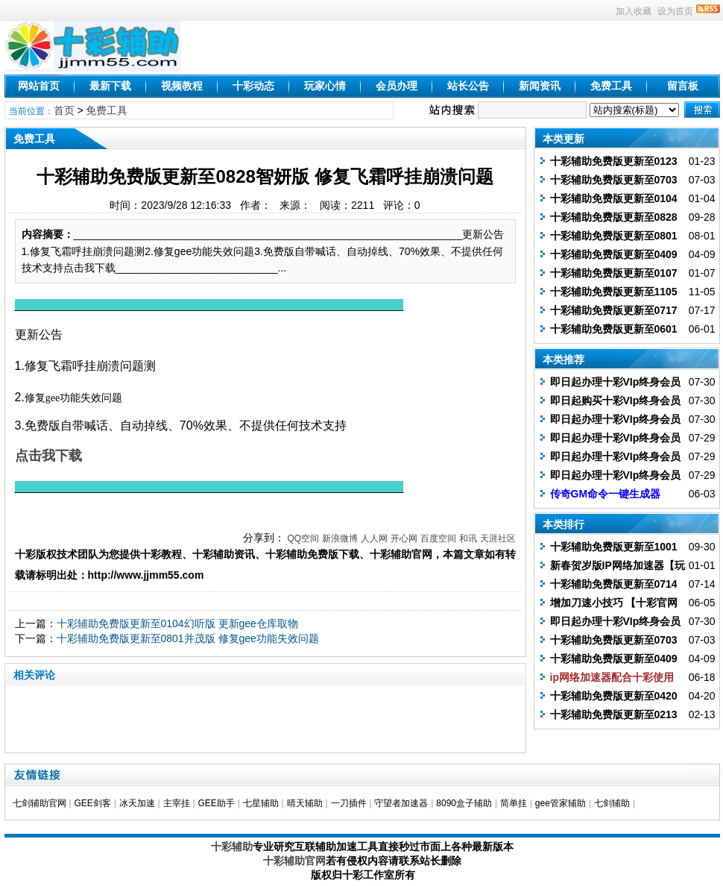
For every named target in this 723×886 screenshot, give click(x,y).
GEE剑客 (92, 803)
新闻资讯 (540, 86)
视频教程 (182, 86)
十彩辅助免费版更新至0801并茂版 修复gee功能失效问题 (188, 638)
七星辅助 (261, 803)
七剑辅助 (612, 803)
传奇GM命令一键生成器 (605, 494)
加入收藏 (633, 11)
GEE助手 (216, 803)
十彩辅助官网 (294, 861)
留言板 (682, 86)
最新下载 (110, 86)
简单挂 (513, 803)
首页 (64, 110)
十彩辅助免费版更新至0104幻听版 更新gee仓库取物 (177, 623)
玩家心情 (325, 86)
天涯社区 (498, 538)
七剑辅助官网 (39, 803)
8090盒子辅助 (464, 803)
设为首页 (675, 11)
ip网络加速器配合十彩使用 (612, 677)
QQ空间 (303, 538)
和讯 (468, 538)
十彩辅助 (232, 846)
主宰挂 (176, 803)
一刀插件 (349, 803)
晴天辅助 (305, 803)
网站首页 (39, 86)
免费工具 (611, 86)
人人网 (374, 538)
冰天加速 (137, 803)
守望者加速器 (401, 803)
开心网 (404, 538)
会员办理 (396, 86)
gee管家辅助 (560, 803)
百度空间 (438, 538)
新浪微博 (340, 538)
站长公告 (468, 86)
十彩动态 (253, 86)
